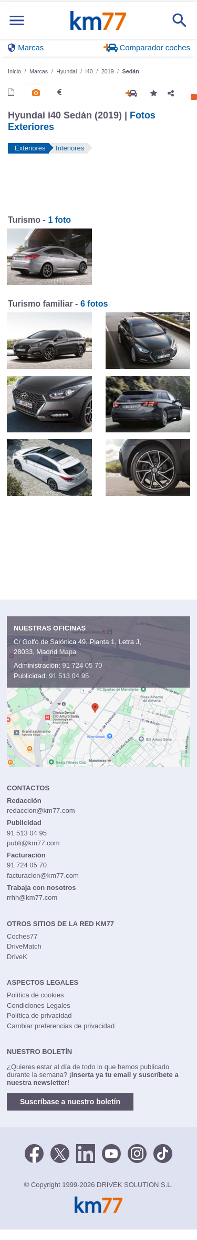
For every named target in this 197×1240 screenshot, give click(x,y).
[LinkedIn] (85, 1152)
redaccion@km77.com (41, 810)
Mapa (68, 652)
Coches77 (22, 936)
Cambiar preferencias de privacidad (61, 1026)
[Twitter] (59, 1152)
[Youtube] (111, 1152)
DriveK (17, 957)
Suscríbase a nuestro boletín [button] (70, 1101)
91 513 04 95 (69, 676)
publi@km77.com (33, 843)
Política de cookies (35, 995)
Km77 (98, 20)
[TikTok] (162, 1152)
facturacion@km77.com (43, 875)
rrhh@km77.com (32, 897)
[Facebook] (34, 1152)
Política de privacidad (39, 1015)
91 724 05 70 (82, 665)
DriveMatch (24, 946)
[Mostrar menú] (17, 20)
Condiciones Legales (38, 1005)
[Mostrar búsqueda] (179, 20)
